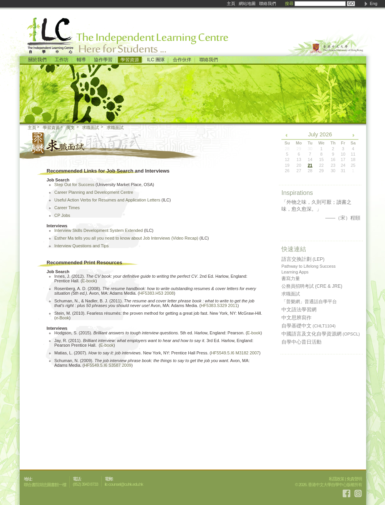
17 (343, 159)
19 (287, 165)
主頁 (231, 3)
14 (310, 159)
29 (321, 170)
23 (333, 165)
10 (343, 154)
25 (353, 165)
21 (310, 165)
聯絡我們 (267, 3)
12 (287, 159)
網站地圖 (247, 3)
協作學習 (103, 59)
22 (321, 165)
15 (321, 159)
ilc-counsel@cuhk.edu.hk (124, 484)
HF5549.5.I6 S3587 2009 (107, 365)
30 (333, 170)
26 (287, 170)
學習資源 (130, 59)
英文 (70, 127)
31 (343, 170)
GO (351, 4)
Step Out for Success (74, 184)
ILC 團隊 (156, 59)
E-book (88, 281)
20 (298, 165)
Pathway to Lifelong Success (308, 266)
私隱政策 (336, 478)
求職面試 (90, 127)
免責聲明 (354, 478)
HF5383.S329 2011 (219, 305)
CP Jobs (62, 215)
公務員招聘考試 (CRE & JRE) (311, 286)
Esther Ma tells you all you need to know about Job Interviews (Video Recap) (126, 238)
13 (298, 159)
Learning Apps (294, 272)
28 (310, 170)
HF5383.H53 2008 (156, 293)
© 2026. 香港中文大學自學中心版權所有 (328, 484)
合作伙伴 (182, 59)
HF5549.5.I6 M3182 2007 (235, 353)
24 (343, 165)
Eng (373, 3)
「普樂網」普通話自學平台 (309, 301)
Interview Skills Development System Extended (98, 230)
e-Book (62, 317)
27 (298, 170)
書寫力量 (290, 278)
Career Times (67, 207)
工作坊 (62, 59)
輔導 (81, 59)
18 (353, 159)
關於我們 (37, 59)
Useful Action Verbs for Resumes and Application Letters (107, 200)
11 (353, 154)
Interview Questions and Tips (81, 245)
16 (333, 159)
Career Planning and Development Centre (93, 192)
